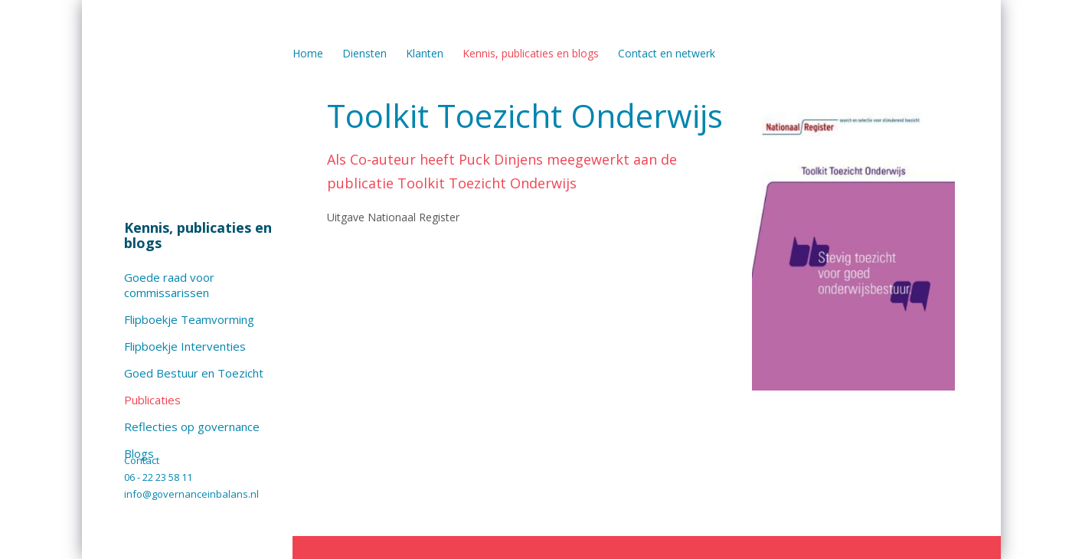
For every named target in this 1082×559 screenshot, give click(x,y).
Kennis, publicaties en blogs (198, 235)
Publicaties (152, 399)
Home (308, 53)
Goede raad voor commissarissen (169, 285)
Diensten (364, 53)
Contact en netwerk (666, 53)
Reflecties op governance (192, 426)
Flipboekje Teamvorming (189, 319)
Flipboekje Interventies (185, 346)
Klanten (424, 53)
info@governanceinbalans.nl (191, 494)
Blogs (139, 453)
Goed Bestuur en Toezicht (193, 373)
